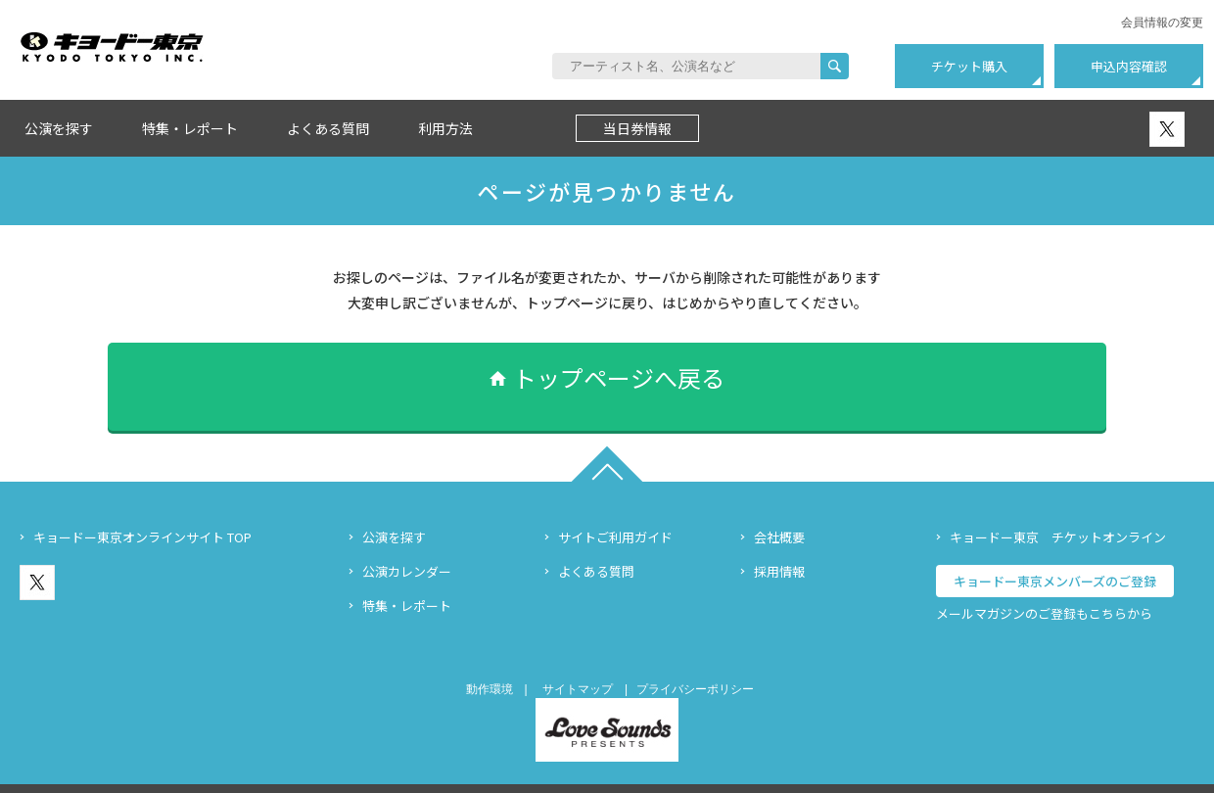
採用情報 (779, 542)
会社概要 (779, 507)
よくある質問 (328, 128)
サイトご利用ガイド (615, 507)
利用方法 (445, 128)
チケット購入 (969, 66)
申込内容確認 (1129, 66)
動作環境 (489, 660)
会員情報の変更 (1162, 22)
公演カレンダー (406, 542)
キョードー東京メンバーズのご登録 (1055, 551)
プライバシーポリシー (695, 660)
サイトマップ (577, 660)
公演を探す (58, 128)
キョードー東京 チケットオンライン (1058, 507)
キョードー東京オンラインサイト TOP (142, 507)
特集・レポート (190, 128)
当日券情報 (637, 128)
